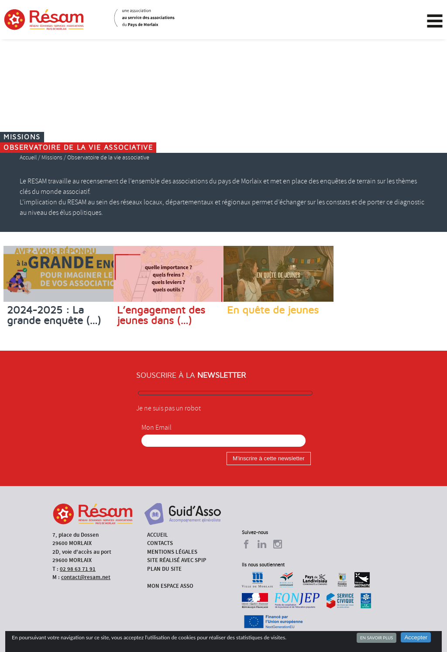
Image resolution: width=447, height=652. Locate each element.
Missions (51, 157)
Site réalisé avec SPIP (176, 560)
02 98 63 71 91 (78, 569)
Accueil (28, 157)
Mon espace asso (170, 586)
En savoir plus (376, 637)
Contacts (160, 543)
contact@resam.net (85, 577)
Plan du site (164, 569)
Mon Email (156, 427)
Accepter (415, 637)
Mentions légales (172, 551)
